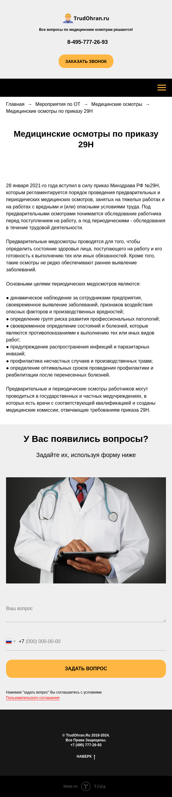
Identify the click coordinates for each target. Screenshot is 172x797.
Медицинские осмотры (116, 104)
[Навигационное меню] (161, 88)
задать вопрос (115, 669)
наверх (86, 756)
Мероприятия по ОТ (57, 104)
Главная (15, 104)
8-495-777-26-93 (87, 42)
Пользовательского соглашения (33, 698)
